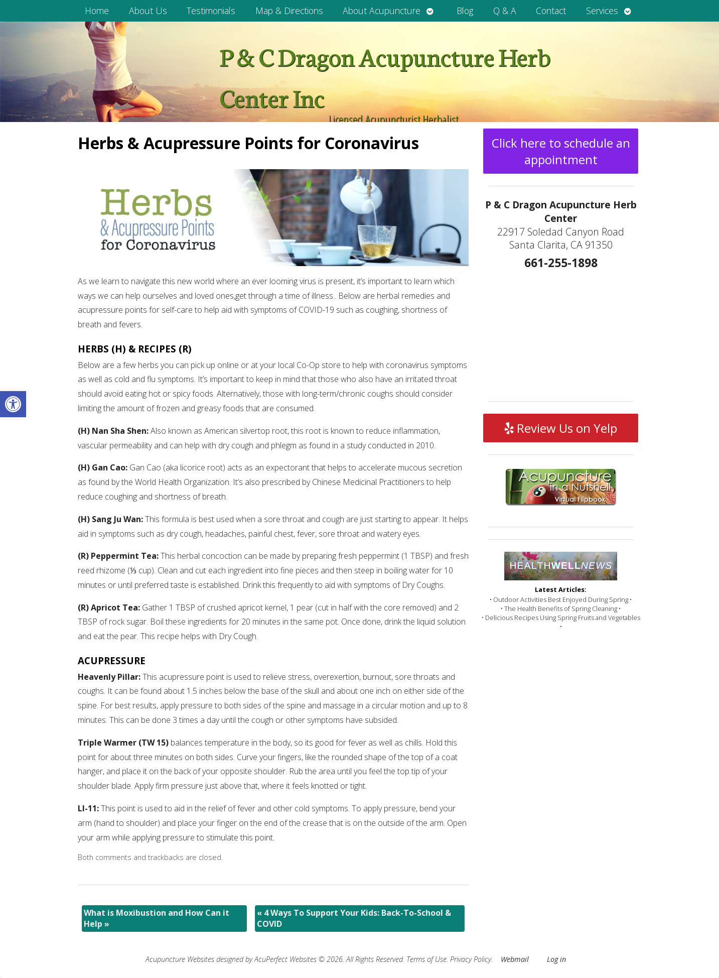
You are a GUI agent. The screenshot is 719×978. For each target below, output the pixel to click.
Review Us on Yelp (561, 428)
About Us (148, 11)
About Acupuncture (381, 11)
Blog (465, 11)
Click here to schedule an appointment (561, 151)
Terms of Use (426, 959)
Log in (556, 959)
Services (602, 11)
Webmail (515, 959)
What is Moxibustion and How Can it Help (156, 918)
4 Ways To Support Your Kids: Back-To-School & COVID (354, 918)
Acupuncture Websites (180, 959)
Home (97, 11)
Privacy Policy (470, 959)
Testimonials (211, 11)
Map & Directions (289, 11)
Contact (551, 11)
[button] (13, 404)
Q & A (504, 11)
